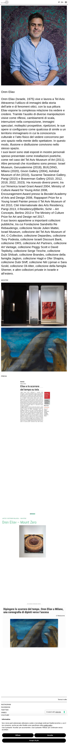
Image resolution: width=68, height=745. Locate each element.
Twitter (5, 710)
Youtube (5, 715)
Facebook (5, 707)
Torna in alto (62, 699)
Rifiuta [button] (17, 735)
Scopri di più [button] (34, 740)
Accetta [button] (50, 735)
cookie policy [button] (47, 725)
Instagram (6, 704)
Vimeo (3, 712)
